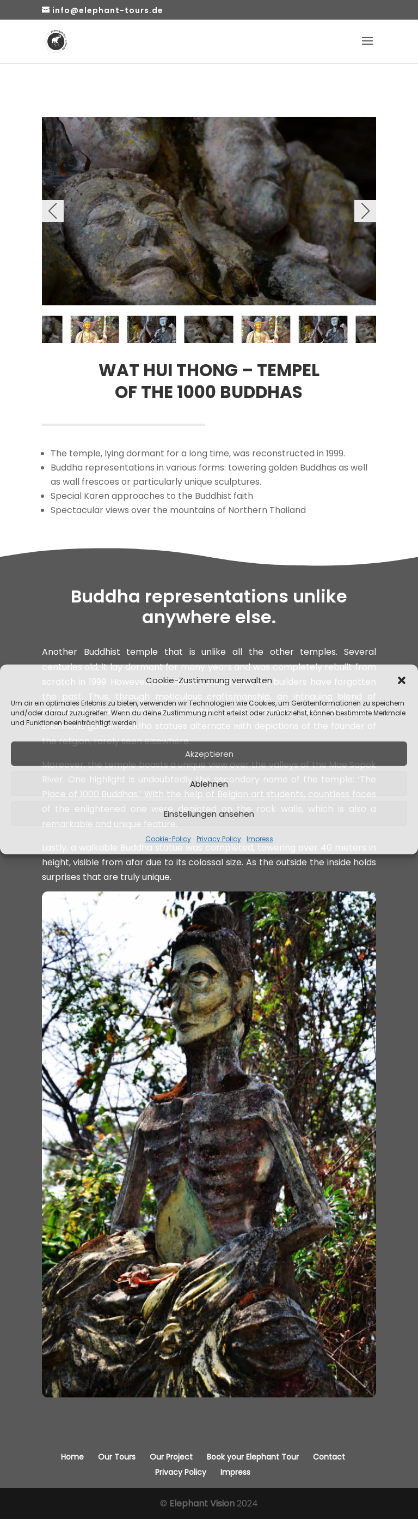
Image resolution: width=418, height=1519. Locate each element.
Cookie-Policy (168, 838)
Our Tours (117, 1456)
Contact (329, 1456)
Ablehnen (209, 783)
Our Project (171, 1456)
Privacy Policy (218, 838)
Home (72, 1456)
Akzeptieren (209, 754)
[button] (401, 679)
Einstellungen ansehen (209, 813)
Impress (260, 838)
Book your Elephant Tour (253, 1456)
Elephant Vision (202, 1503)
